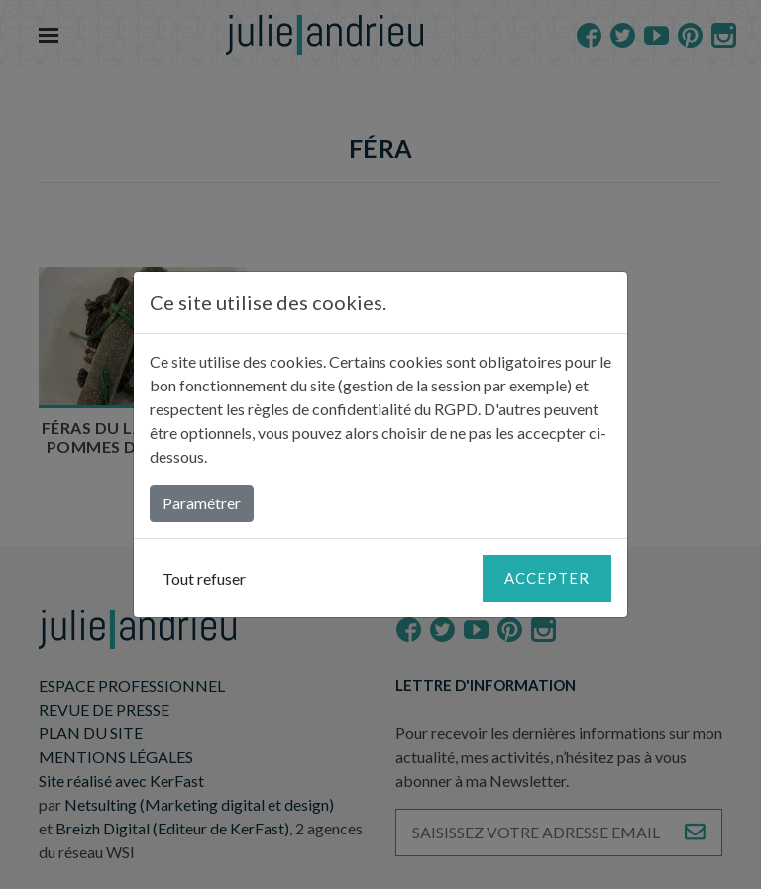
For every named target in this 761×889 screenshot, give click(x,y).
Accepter (547, 578)
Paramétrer (202, 503)
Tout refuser (204, 578)
